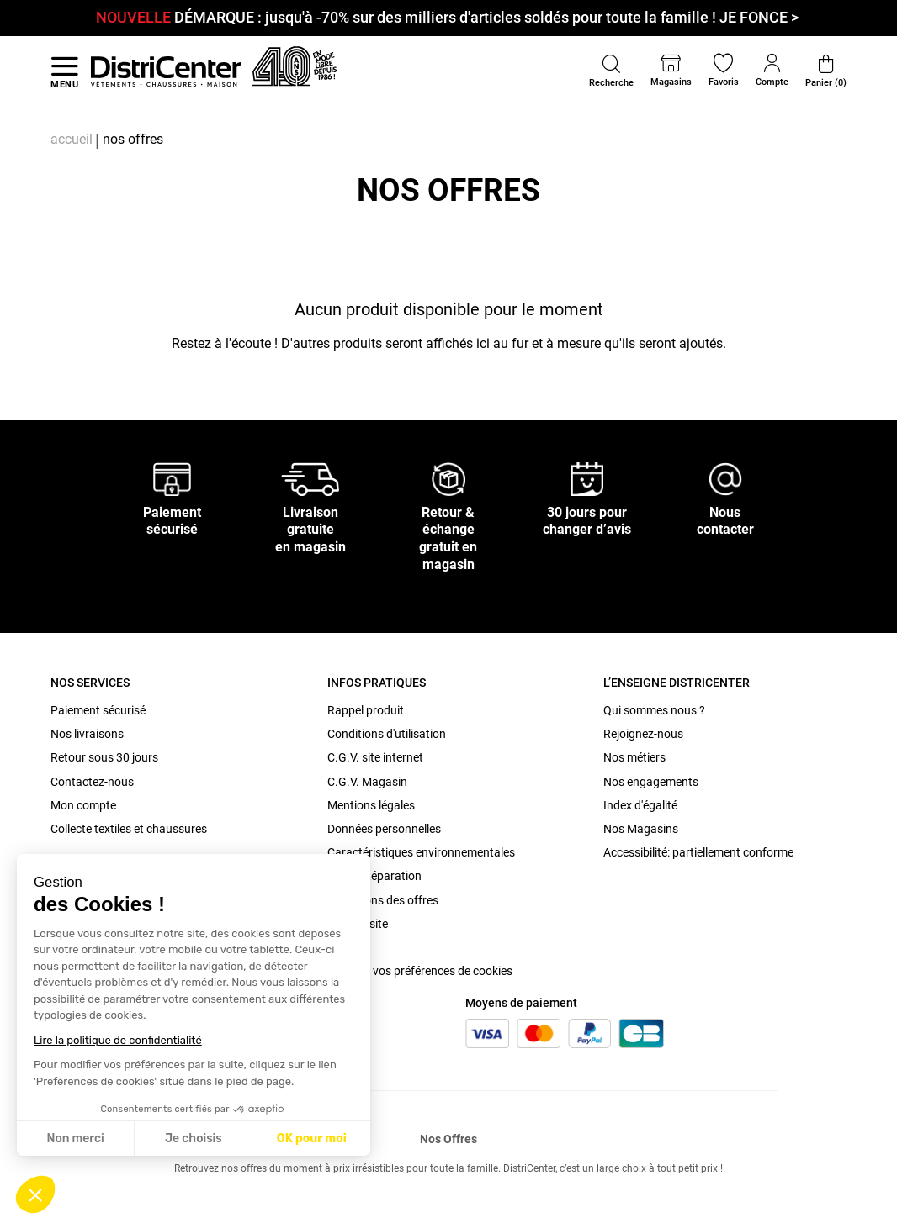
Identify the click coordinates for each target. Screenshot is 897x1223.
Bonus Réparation (374, 876)
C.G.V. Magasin (367, 781)
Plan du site (357, 923)
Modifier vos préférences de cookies (419, 971)
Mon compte (83, 805)
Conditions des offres (382, 900)
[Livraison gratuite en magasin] (310, 478)
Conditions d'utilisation (386, 734)
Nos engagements (650, 781)
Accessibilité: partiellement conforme (698, 852)
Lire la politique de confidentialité (118, 1040)
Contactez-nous (92, 781)
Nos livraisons (87, 734)
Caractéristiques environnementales (421, 852)
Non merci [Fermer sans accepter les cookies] (75, 1138)
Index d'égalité (640, 805)
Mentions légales (371, 805)
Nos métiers (634, 757)
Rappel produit (365, 710)
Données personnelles (384, 829)
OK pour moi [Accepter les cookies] (312, 1138)
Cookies (348, 947)
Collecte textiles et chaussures (128, 829)
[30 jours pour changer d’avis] (587, 478)
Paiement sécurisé (98, 710)
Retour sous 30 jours (104, 757)
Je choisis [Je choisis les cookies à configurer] (193, 1138)
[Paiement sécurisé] (172, 478)
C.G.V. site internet (375, 757)
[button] (35, 1194)
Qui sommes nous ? (654, 710)
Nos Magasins (640, 829)
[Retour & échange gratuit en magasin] (448, 478)
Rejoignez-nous (643, 734)
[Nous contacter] (725, 478)
